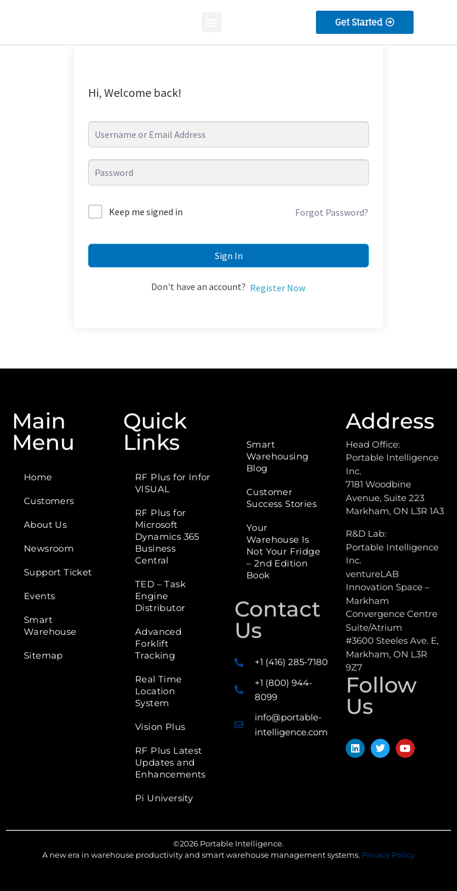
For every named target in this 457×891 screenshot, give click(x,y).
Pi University (164, 798)
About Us (45, 524)
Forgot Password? (331, 212)
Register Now (277, 288)
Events (39, 596)
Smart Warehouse (50, 625)
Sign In (229, 256)
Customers (49, 500)
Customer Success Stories (281, 497)
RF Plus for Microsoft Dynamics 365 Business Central (167, 536)
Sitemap (43, 655)
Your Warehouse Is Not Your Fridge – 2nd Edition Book (283, 551)
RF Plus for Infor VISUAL (173, 483)
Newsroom (49, 548)
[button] (211, 22)
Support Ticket (58, 572)
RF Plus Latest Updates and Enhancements (170, 762)
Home (38, 477)
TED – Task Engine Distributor (160, 595)
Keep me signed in (146, 212)
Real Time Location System (158, 691)
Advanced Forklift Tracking (158, 643)
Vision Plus (160, 726)
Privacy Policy (388, 854)
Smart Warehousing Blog (277, 456)
